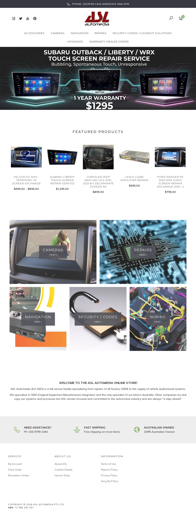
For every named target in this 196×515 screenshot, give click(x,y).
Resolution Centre (18, 475)
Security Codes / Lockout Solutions (142, 33)
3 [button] (101, 105)
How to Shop (62, 475)
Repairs (100, 33)
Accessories (34, 33)
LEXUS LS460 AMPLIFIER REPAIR (134, 186)
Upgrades (75, 41)
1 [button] (89, 105)
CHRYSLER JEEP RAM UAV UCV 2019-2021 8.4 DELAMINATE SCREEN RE (98, 189)
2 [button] (95, 105)
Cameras (58, 33)
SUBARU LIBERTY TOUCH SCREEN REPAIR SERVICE (62, 188)
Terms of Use (108, 463)
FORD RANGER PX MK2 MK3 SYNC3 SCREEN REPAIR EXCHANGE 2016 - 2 (170, 189)
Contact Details (64, 469)
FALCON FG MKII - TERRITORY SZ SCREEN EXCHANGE (26, 188)
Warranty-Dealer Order (109, 41)
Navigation (79, 33)
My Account (15, 463)
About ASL (61, 463)
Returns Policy (109, 469)
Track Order (15, 469)
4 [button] (107, 105)
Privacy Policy (109, 475)
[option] (98, 78)
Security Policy (109, 481)
